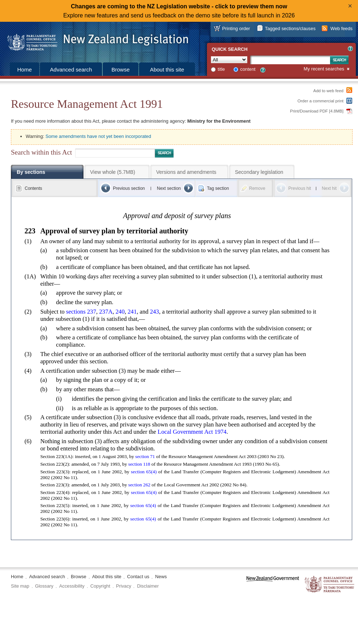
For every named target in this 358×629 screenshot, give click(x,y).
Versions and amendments (186, 172)
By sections (31, 172)
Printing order (236, 28)
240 (120, 311)
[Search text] (290, 60)
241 (132, 311)
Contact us (138, 576)
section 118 (139, 464)
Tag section (218, 188)
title (221, 69)
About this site (167, 69)
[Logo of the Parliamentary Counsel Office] (94, 40)
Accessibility (72, 586)
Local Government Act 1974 (192, 431)
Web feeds (341, 28)
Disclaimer (148, 586)
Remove (257, 188)
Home (24, 69)
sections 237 (81, 311)
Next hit (329, 188)
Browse (120, 69)
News (161, 576)
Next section (169, 188)
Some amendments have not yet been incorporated (98, 136)
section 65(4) (144, 471)
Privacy (123, 586)
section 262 (139, 484)
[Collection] (229, 59)
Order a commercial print (320, 101)
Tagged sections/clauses (290, 28)
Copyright (100, 586)
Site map (20, 586)
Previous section (129, 188)
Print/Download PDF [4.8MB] (316, 111)
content (248, 69)
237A (106, 311)
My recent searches (324, 69)
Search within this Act (41, 152)
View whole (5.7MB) (112, 172)
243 (154, 311)
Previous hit (299, 188)
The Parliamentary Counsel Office (330, 585)
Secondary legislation (259, 172)
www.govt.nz (273, 585)
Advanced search (71, 69)
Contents (33, 188)
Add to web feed (328, 91)
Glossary (44, 586)
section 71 (145, 456)
